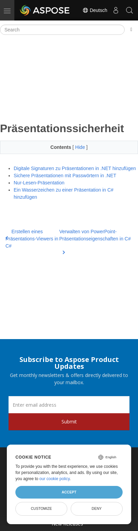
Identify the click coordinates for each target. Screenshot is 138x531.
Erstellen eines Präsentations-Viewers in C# (31, 239)
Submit (69, 421)
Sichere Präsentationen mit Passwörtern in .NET (65, 175)
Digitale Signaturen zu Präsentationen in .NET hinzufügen (75, 168)
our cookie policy (54, 478)
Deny (96, 508)
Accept (68, 492)
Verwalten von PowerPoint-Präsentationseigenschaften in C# (94, 239)
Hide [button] (80, 147)
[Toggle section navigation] (131, 29)
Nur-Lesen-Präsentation (39, 182)
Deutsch (94, 10)
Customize (41, 508)
